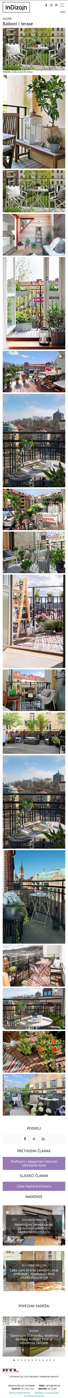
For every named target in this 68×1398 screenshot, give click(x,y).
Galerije (7, 18)
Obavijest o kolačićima (46, 1392)
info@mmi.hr (53, 1385)
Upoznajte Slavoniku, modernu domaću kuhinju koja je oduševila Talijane (34, 1339)
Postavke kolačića (34, 1396)
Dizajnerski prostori (34, 1219)
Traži (62, 12)
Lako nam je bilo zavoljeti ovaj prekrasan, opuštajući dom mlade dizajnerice (34, 1274)
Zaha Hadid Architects (34, 1186)
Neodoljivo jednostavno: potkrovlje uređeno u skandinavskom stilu (34, 1228)
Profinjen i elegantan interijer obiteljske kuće (34, 1163)
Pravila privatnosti (19, 1392)
